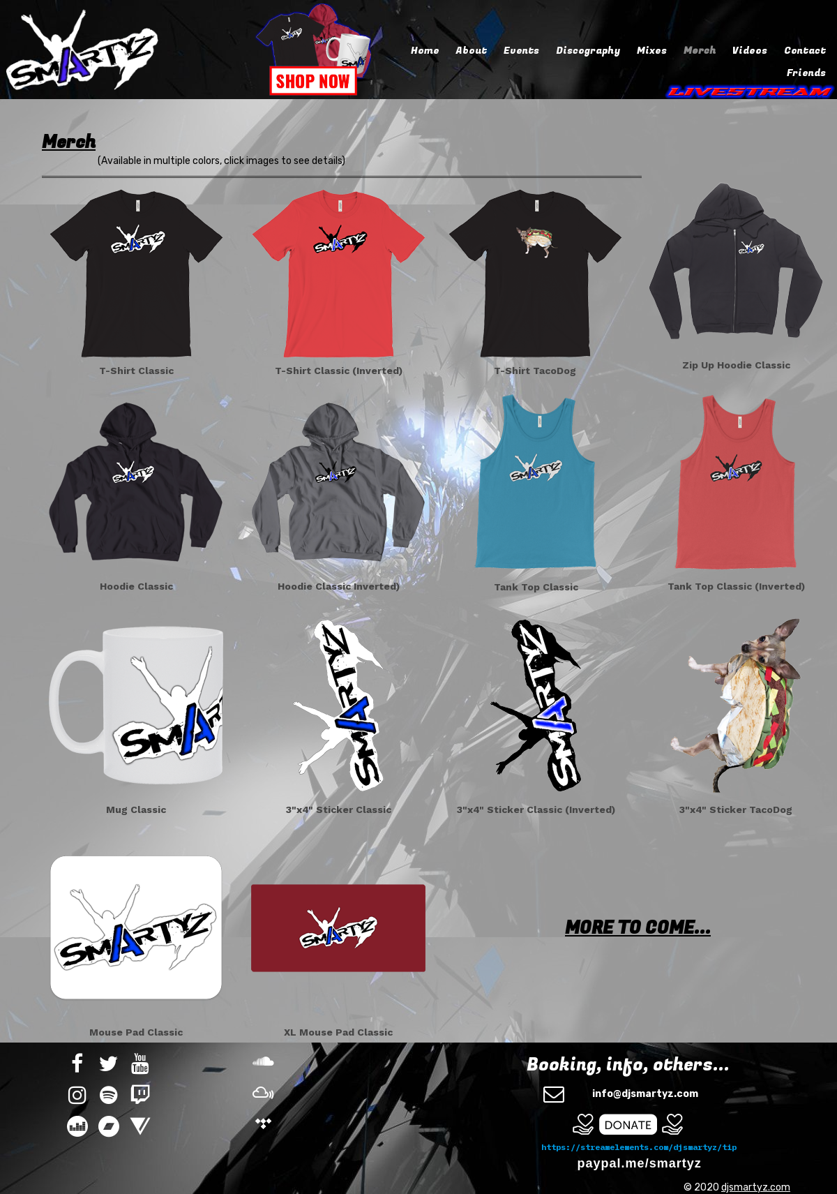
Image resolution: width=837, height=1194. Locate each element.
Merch (700, 50)
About (471, 50)
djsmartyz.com (755, 1187)
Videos (749, 50)
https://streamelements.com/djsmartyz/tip (639, 1147)
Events (521, 50)
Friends (806, 73)
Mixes (652, 50)
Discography (588, 50)
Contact (805, 50)
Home (425, 50)
